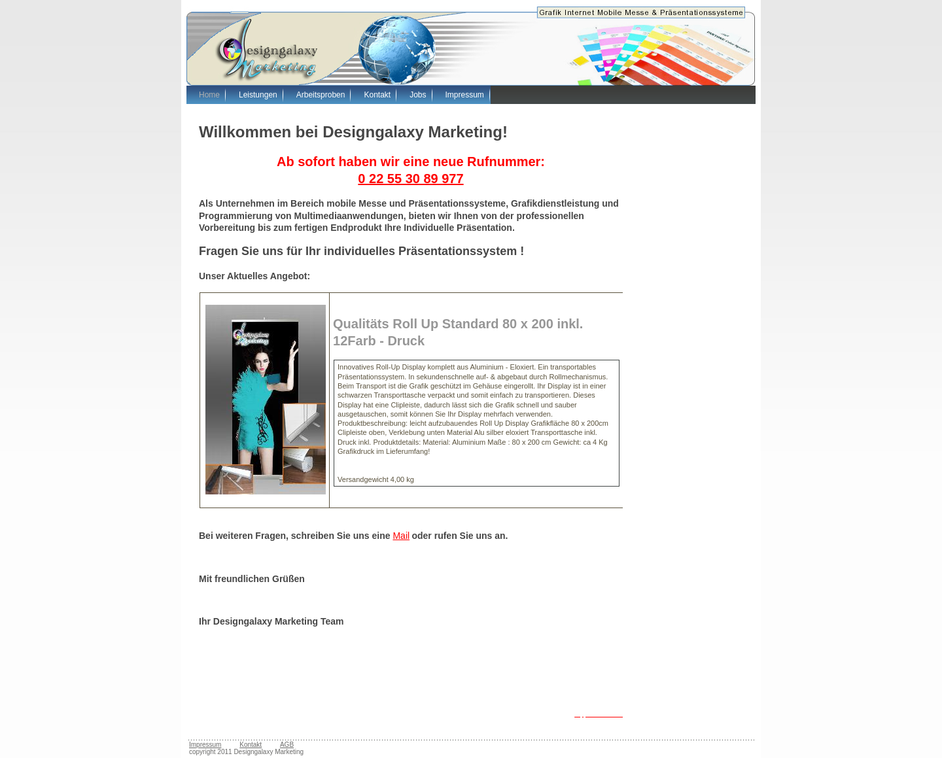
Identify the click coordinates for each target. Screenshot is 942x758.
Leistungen (258, 94)
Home (209, 94)
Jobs (418, 94)
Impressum (464, 94)
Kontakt (377, 94)
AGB (287, 744)
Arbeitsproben (320, 94)
